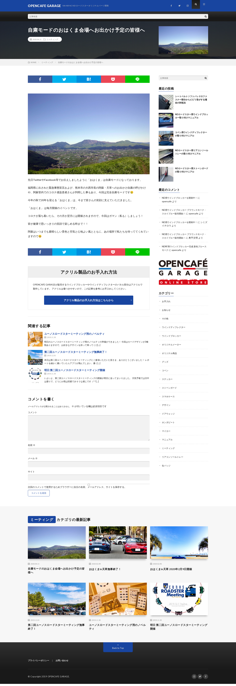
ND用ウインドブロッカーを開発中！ (181, 197)
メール (33, 458)
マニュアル (167, 443)
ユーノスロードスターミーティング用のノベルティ (74, 333)
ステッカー (167, 383)
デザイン (166, 409)
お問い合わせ (62, 662)
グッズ (165, 366)
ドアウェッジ (169, 417)
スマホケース (169, 400)
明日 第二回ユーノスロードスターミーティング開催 (74, 370)
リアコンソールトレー (173, 460)
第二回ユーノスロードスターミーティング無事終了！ (75, 351)
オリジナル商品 (170, 358)
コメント (32, 412)
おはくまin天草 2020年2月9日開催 (173, 569)
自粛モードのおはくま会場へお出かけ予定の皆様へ (57, 571)
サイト (31, 471)
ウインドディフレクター (174, 332)
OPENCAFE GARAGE (58, 678)
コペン (165, 375)
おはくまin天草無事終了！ (107, 569)
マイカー (166, 434)
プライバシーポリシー (38, 662)
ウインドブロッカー (172, 341)
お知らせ (166, 315)
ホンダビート (169, 426)
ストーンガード (170, 392)
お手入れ (166, 307)
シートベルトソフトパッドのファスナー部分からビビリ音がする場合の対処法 (191, 99)
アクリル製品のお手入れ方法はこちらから (89, 300)
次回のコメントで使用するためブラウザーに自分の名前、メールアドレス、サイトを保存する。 (77, 487)
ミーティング (52, 39)
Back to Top (118, 650)
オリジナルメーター (172, 349)
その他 (165, 324)
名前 (31, 445)
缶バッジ (166, 468)
